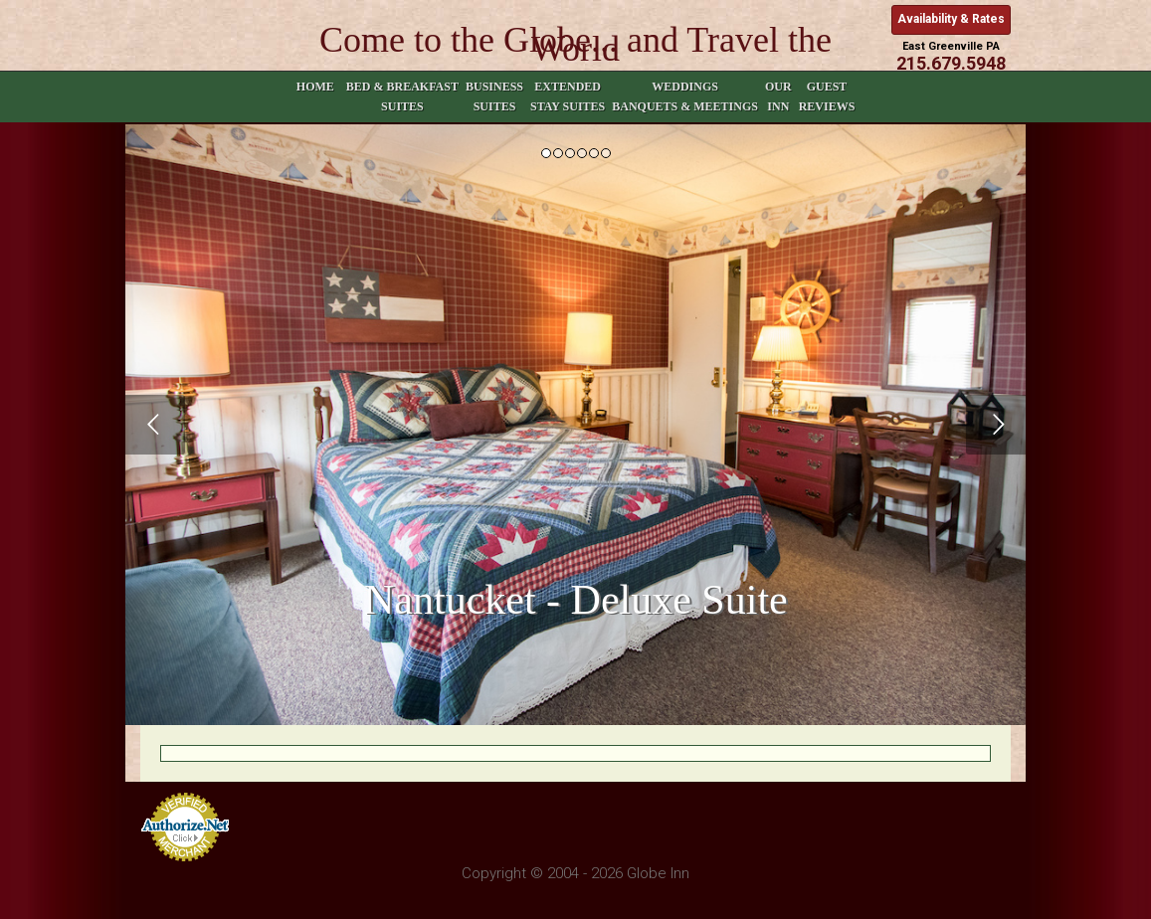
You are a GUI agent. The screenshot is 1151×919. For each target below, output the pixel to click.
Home (315, 96)
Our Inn (778, 96)
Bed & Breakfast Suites (402, 96)
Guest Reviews (827, 96)
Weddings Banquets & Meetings (685, 96)
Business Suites (494, 96)
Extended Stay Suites (567, 96)
